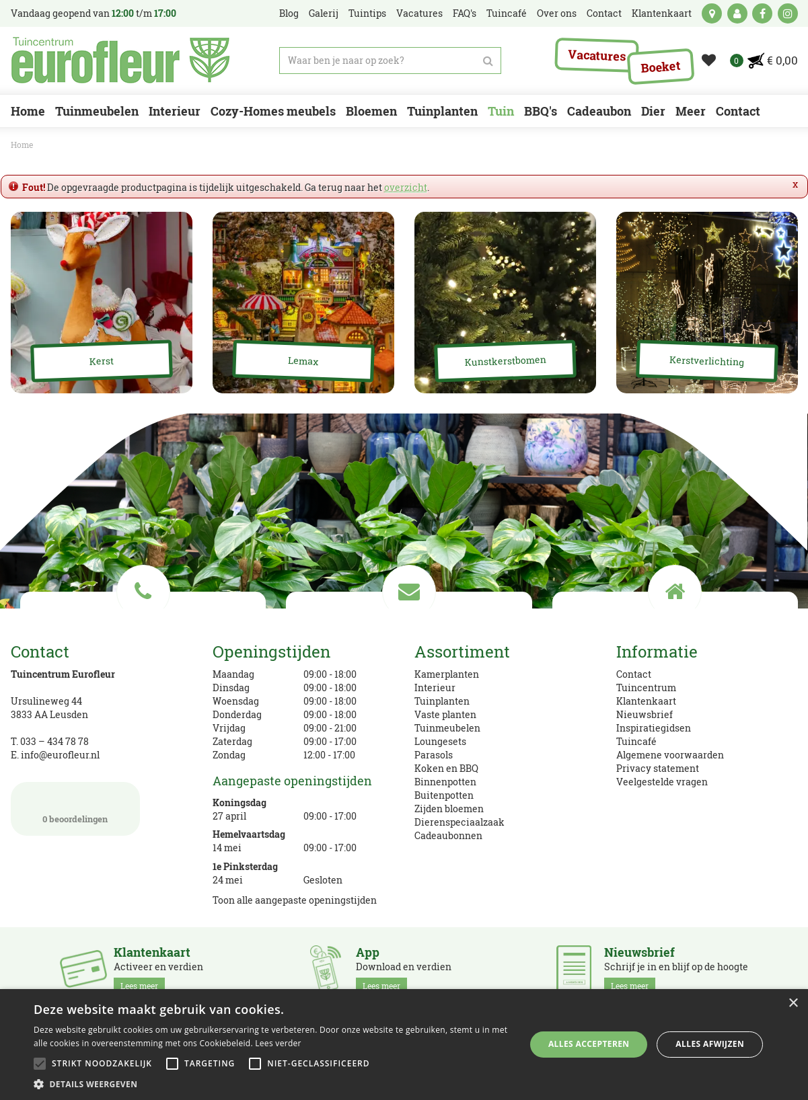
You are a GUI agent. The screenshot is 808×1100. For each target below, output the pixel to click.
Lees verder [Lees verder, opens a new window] (278, 1043)
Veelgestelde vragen (662, 781)
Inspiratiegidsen (653, 727)
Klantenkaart (646, 701)
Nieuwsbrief (644, 714)
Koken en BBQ (446, 768)
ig (788, 13)
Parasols (433, 754)
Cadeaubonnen (448, 835)
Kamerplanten (446, 674)
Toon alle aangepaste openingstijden (295, 900)
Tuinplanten (442, 701)
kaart (712, 13)
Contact (633, 674)
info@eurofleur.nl (60, 754)
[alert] (404, 1044)
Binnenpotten (445, 781)
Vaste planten (445, 714)
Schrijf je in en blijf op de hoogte (676, 969)
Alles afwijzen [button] (709, 1044)
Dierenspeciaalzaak (459, 822)
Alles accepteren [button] (589, 1044)
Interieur (434, 687)
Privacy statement (657, 768)
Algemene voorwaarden (670, 754)
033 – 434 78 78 (54, 741)
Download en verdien (403, 969)
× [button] (793, 1003)
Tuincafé (636, 741)
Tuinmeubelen (447, 727)
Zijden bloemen (449, 808)
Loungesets (440, 741)
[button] (272, 1083)
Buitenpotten (444, 795)
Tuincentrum (646, 687)
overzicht (405, 187)
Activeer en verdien (158, 969)
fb (762, 13)
